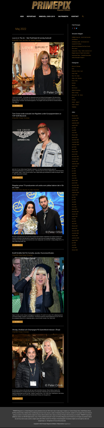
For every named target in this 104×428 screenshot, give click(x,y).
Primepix (21, 118)
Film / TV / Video (30, 190)
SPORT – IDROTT (76, 104)
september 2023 (75, 166)
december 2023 (75, 158)
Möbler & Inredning (76, 92)
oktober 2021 (75, 216)
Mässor (73, 87)
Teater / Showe (75, 107)
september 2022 (75, 194)
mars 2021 (74, 225)
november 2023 (75, 161)
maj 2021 (74, 221)
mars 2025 (74, 134)
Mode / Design (75, 95)
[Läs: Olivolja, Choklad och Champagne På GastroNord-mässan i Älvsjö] (38, 361)
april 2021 (74, 223)
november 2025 (75, 120)
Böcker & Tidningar (76, 68)
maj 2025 (74, 132)
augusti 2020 (75, 242)
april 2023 (74, 178)
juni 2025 (74, 130)
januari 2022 (75, 211)
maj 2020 (74, 247)
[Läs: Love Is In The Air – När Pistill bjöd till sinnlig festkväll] (38, 68)
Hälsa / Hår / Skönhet (31, 40)
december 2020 (75, 233)
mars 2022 (74, 209)
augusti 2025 (75, 127)
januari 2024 (75, 156)
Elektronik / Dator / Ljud (77, 73)
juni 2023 (74, 173)
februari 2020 (75, 252)
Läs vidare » (17, 106)
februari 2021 (75, 228)
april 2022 (74, 206)
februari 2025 (75, 137)
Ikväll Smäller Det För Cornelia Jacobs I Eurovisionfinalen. (34, 253)
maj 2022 (74, 204)
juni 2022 (74, 201)
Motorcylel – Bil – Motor (77, 97)
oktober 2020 (75, 237)
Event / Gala (22, 40)
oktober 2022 (75, 192)
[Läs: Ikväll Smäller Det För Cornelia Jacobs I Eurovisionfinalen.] (38, 285)
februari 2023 (75, 182)
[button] (83, 16)
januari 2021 (75, 230)
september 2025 (75, 125)
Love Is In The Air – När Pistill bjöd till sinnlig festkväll (32, 38)
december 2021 (75, 213)
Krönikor (74, 85)
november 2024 (75, 144)
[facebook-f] (73, 28)
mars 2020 (74, 249)
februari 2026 (75, 118)
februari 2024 (75, 154)
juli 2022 (74, 199)
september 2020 (75, 240)
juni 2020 (74, 245)
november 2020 (75, 235)
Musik (20, 255)
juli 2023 (74, 170)
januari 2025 (75, 139)
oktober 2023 (75, 163)
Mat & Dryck (75, 90)
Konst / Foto (75, 83)
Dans (73, 71)
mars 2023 (74, 180)
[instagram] (75, 28)
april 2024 (74, 149)
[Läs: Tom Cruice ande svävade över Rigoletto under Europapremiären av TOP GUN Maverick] (38, 143)
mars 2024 (74, 151)
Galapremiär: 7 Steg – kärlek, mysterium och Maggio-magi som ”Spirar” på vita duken (81, 53)
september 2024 (75, 146)
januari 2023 (75, 185)
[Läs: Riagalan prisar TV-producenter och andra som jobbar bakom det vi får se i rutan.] (38, 213)
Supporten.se (67, 424)
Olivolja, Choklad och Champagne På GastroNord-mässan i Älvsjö (37, 330)
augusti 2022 (75, 197)
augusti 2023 (75, 168)
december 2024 (75, 142)
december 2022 (75, 187)
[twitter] (77, 28)
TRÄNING (74, 109)
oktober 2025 (75, 122)
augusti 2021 (75, 218)
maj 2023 (74, 175)
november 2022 (75, 189)
